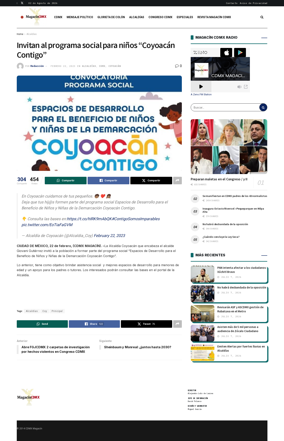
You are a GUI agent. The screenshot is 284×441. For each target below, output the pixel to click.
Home (20, 34)
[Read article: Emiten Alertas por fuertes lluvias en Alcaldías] (202, 352)
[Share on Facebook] (108, 180)
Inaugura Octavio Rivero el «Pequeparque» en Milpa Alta (233, 210)
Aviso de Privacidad (253, 3)
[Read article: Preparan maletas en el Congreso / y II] (229, 146)
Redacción (37, 66)
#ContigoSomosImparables (136, 218)
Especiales (185, 17)
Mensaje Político (80, 17)
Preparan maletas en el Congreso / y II (219, 179)
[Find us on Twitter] (22, 3)
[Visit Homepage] (36, 17)
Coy (44, 311)
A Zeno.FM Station (201, 95)
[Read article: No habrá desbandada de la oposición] (202, 293)
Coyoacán (114, 66)
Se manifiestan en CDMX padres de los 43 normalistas (235, 196)
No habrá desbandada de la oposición (225, 224)
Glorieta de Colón (111, 17)
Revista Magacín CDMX (214, 17)
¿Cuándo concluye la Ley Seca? (221, 237)
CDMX (58, 17)
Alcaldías (136, 17)
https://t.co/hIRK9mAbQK (89, 218)
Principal (57, 311)
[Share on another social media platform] (177, 180)
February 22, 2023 (109, 235)
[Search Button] (262, 17)
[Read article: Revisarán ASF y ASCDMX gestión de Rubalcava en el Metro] (202, 313)
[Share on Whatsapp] (66, 180)
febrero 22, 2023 (63, 66)
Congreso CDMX (160, 17)
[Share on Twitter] (151, 180)
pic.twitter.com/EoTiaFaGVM (46, 224)
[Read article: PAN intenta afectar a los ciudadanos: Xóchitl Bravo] (202, 274)
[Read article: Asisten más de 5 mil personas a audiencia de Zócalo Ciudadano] (202, 333)
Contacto (232, 3)
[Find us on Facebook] (17, 3)
